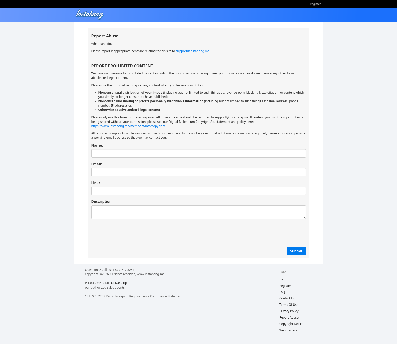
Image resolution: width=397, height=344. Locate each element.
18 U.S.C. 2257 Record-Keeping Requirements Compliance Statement (134, 296)
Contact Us (287, 298)
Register (315, 4)
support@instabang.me (193, 51)
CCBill (106, 283)
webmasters (288, 330)
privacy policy (289, 311)
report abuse (289, 317)
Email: (96, 163)
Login (283, 279)
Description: (102, 201)
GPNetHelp (119, 283)
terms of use (289, 304)
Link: (95, 182)
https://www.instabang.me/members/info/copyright (128, 126)
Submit (296, 251)
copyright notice (291, 324)
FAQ (282, 292)
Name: (97, 145)
